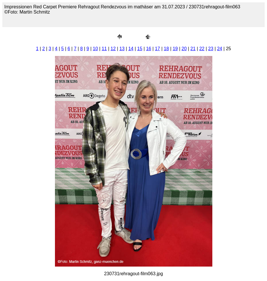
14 (131, 48)
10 (95, 48)
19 (175, 48)
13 (122, 48)
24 (219, 48)
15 (139, 48)
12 (113, 48)
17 (157, 48)
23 (210, 48)
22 (202, 48)
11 (104, 48)
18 (166, 48)
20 (184, 48)
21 (193, 48)
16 (148, 48)
